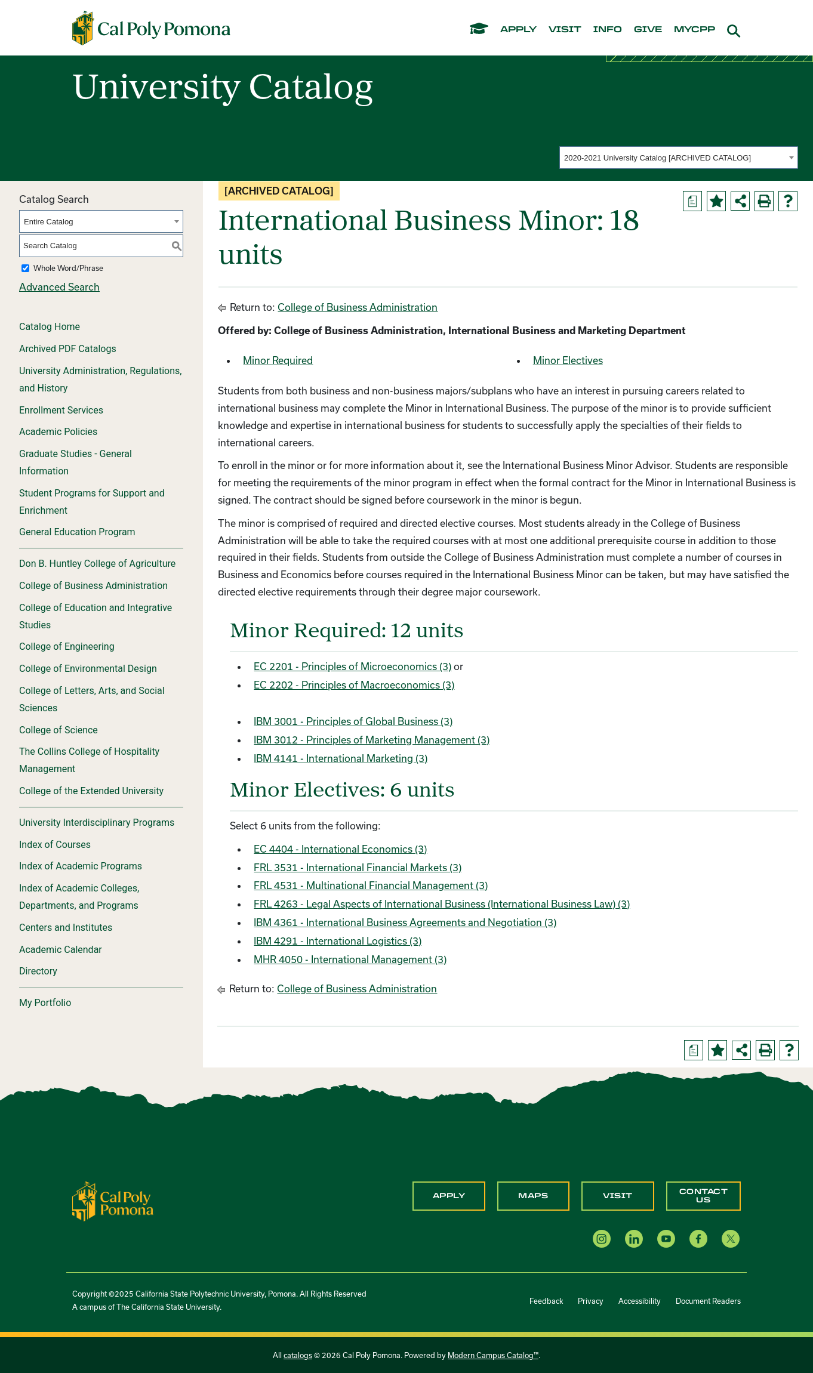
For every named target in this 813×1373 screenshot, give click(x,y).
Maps (533, 1196)
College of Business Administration (93, 585)
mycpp (694, 30)
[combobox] (678, 157)
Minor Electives (568, 360)
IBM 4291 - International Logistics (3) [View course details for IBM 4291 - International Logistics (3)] (337, 940)
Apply (449, 1196)
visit (565, 30)
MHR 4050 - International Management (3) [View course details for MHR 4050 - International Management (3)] (350, 959)
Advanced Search (59, 286)
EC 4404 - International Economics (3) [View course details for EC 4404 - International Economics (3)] (340, 848)
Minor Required (278, 360)
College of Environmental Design (88, 668)
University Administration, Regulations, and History (100, 379)
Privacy (590, 1301)
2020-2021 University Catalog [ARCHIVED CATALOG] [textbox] (657, 157)
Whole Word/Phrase (68, 268)
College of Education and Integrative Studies (95, 616)
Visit (618, 1196)
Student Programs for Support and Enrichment (92, 502)
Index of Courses (55, 844)
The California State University (168, 1307)
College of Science (58, 730)
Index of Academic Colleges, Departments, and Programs (79, 897)
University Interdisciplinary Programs (96, 822)
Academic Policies (58, 431)
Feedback (546, 1301)
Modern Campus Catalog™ (493, 1355)
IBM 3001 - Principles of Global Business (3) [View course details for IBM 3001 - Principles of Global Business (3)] (353, 721)
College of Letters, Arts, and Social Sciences (92, 699)
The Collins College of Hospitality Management (89, 760)
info (607, 30)
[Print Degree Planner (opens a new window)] (692, 201)
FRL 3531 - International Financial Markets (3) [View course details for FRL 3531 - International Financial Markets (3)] (357, 867)
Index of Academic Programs (80, 866)
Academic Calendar (60, 949)
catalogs (298, 1355)
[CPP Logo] (112, 1200)
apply (518, 30)
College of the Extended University (91, 791)
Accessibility (639, 1301)
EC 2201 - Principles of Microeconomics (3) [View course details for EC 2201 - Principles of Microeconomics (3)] (352, 666)
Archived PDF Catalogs (67, 348)
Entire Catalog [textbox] (48, 221)
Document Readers (708, 1301)
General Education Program (77, 532)
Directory (38, 971)
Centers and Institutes (65, 927)
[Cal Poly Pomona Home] (151, 28)
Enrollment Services (61, 410)
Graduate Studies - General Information (75, 462)
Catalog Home (49, 326)
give (648, 30)
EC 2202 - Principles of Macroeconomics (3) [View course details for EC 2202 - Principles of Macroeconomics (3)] (354, 684)
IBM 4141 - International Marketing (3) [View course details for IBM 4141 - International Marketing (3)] (340, 758)
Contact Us (703, 1195)
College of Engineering (67, 646)
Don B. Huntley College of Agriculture (97, 563)
